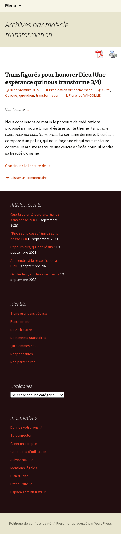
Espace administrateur (28, 492)
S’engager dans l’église (28, 313)
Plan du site (19, 476)
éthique (11, 95)
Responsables (21, 353)
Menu (10, 5)
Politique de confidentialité (30, 523)
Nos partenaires (23, 362)
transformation (47, 95)
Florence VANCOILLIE (85, 95)
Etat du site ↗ (21, 484)
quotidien (26, 95)
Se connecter (21, 435)
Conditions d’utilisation (28, 451)
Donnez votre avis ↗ (26, 427)
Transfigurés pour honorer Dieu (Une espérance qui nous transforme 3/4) (55, 78)
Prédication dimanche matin (71, 90)
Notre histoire (21, 329)
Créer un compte (23, 443)
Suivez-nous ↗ (21, 459)
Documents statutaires (28, 337)
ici (28, 109)
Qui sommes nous (24, 345)
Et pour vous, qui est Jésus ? (32, 247)
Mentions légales (23, 467)
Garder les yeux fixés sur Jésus (34, 274)
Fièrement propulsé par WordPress (84, 523)
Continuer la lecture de (28, 165)
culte (106, 90)
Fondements (20, 321)
